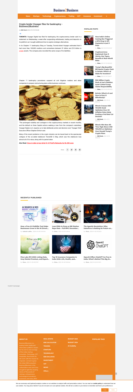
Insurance (87, 16)
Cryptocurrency (60, 16)
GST (78, 16)
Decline (113, 389)
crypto (21, 51)
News (28, 16)
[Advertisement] (66, 3)
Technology (46, 16)
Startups (36, 16)
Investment (98, 16)
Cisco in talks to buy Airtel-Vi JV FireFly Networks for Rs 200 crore (50, 143)
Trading (71, 16)
